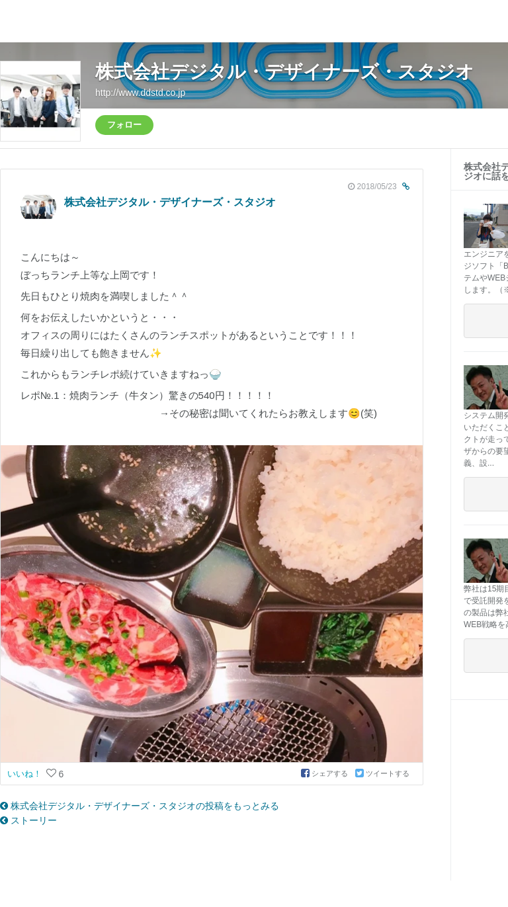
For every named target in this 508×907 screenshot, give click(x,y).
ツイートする (382, 773)
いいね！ (25, 774)
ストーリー (28, 820)
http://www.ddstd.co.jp (140, 92)
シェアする (325, 773)
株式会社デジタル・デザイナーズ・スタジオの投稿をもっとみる (139, 805)
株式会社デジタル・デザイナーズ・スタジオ (284, 72)
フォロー (124, 125)
